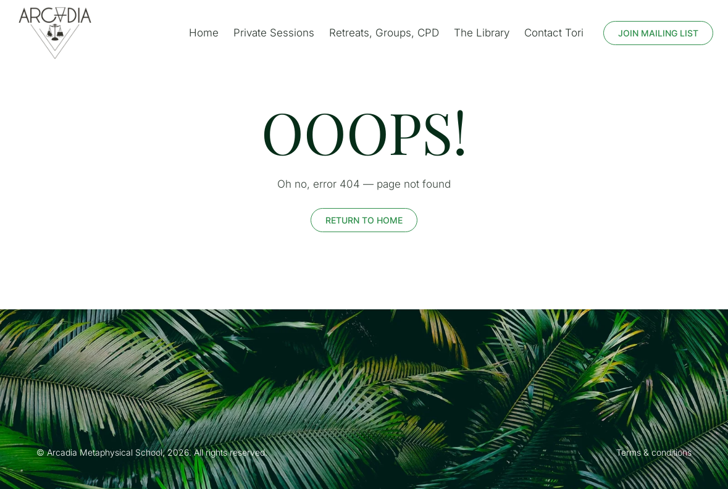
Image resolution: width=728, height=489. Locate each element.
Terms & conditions (654, 452)
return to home (364, 220)
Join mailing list (658, 33)
